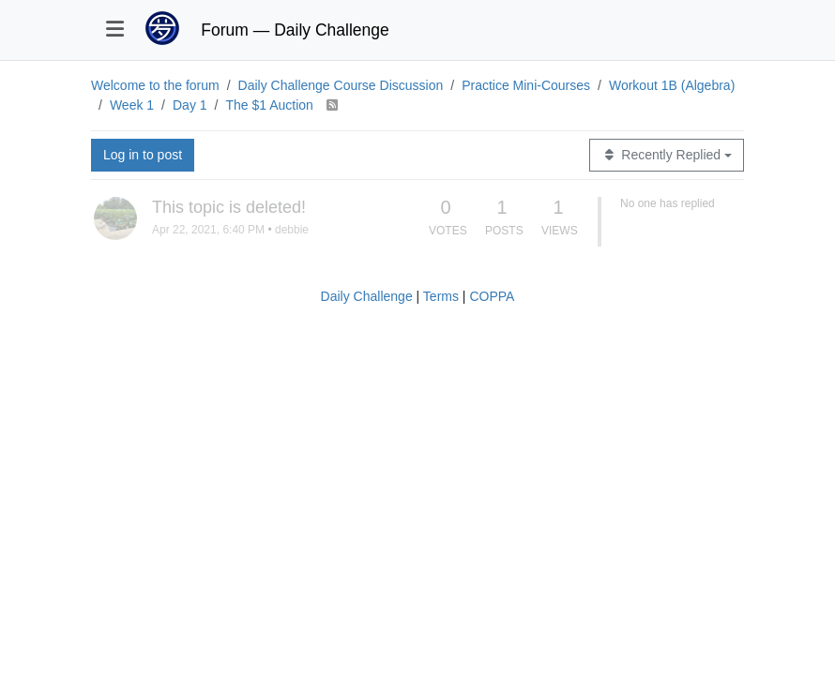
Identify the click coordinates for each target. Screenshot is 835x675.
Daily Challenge (367, 296)
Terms (441, 296)
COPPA (491, 296)
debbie (292, 229)
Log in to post (142, 154)
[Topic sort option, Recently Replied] (666, 155)
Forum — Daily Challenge (294, 30)
